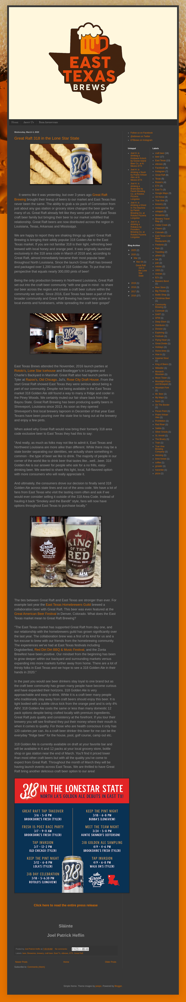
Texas (158, 178)
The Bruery (160, 439)
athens (158, 255)
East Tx (57, 953)
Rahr (157, 248)
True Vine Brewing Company (159, 449)
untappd (159, 211)
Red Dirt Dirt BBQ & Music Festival (59, 649)
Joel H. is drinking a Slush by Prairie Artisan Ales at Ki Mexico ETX (139, 174)
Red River (160, 424)
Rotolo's (159, 182)
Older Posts (110, 962)
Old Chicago (48, 379)
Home (14, 122)
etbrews (65, 953)
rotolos (158, 266)
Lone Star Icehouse (42, 370)
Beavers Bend (162, 281)
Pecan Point (161, 411)
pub (157, 263)
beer (24, 953)
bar (156, 259)
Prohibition (160, 421)
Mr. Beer (159, 394)
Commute (160, 311)
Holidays (159, 347)
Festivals (159, 336)
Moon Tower (161, 378)
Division (159, 329)
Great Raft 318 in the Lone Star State (46, 138)
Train (157, 442)
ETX (71, 953)
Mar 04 (140, 262)
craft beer (49, 953)
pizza (157, 473)
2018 (134, 287)
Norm (157, 401)
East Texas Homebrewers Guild (68, 604)
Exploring (159, 332)
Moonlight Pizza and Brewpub (162, 382)
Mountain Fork (162, 387)
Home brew (160, 351)
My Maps (159, 397)
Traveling (159, 252)
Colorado (159, 232)
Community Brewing (160, 305)
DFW (157, 318)
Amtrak (158, 274)
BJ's (157, 277)
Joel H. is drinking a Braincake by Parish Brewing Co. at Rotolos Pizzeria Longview (138, 191)
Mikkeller (159, 368)
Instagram (160, 171)
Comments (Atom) (36, 967)
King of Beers (161, 364)
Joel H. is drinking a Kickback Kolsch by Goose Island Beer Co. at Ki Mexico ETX (138, 159)
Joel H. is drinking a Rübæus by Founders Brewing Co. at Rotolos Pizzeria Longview (138, 229)
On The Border (162, 405)
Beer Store (160, 287)
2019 (134, 283)
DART (158, 314)
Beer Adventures (48, 122)
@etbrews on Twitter (140, 136)
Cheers (158, 228)
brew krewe (160, 459)
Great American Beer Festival (35, 614)
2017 (134, 291)
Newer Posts (21, 962)
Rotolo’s (20, 370)
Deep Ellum (160, 321)
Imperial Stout (161, 358)
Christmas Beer (162, 298)
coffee (158, 462)
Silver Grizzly (161, 432)
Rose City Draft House (83, 379)
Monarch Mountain (159, 372)
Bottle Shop (160, 294)
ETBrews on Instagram (141, 140)
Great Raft (78, 953)
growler (158, 466)
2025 (134, 250)
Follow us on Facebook (142, 133)
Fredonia (159, 244)
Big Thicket (160, 291)
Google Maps (161, 193)
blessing (159, 455)
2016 (134, 295)
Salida (158, 428)
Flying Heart (161, 340)
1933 (157, 270)
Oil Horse (159, 197)
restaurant (160, 208)
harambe (159, 470)
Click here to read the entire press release (66, 905)
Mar (136, 258)
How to (158, 354)
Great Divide (161, 343)
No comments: (61, 949)
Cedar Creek (161, 225)
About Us (28, 122)
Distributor (160, 325)
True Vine (159, 200)
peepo (98, 986)
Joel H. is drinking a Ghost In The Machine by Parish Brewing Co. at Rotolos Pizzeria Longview (138, 210)
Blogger (118, 986)
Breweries (31, 953)
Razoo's (31, 379)
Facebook (160, 168)
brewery (40, 953)
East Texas (160, 160)
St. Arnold (160, 435)
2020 (134, 254)
